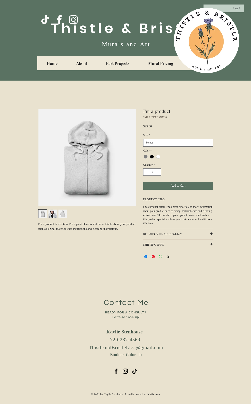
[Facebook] (59, 19)
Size (146, 135)
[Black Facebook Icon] (116, 371)
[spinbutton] (152, 172)
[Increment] (158, 172)
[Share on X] (168, 256)
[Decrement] (146, 172)
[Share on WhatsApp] (160, 256)
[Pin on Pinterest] (153, 256)
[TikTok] (45, 19)
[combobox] (178, 143)
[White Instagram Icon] (73, 19)
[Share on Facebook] (145, 256)
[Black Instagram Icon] (125, 371)
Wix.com (155, 394)
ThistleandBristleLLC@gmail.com (126, 348)
